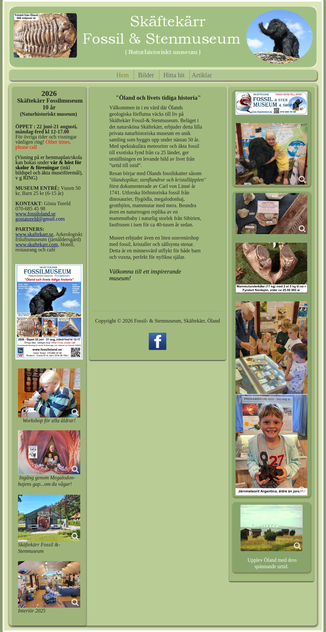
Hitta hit (173, 75)
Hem (122, 75)
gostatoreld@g (30, 219)
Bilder (146, 75)
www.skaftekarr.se (34, 234)
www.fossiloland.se (35, 213)
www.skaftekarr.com (36, 244)
